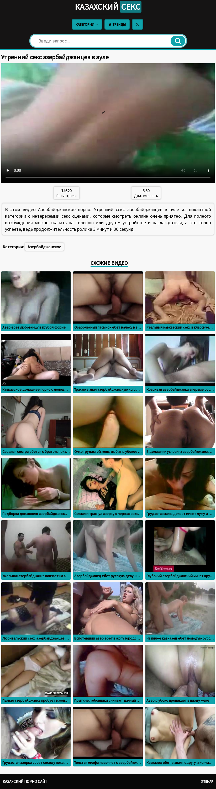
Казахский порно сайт (25, 781)
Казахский (108, 7)
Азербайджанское (44, 246)
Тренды (117, 24)
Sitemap (207, 781)
